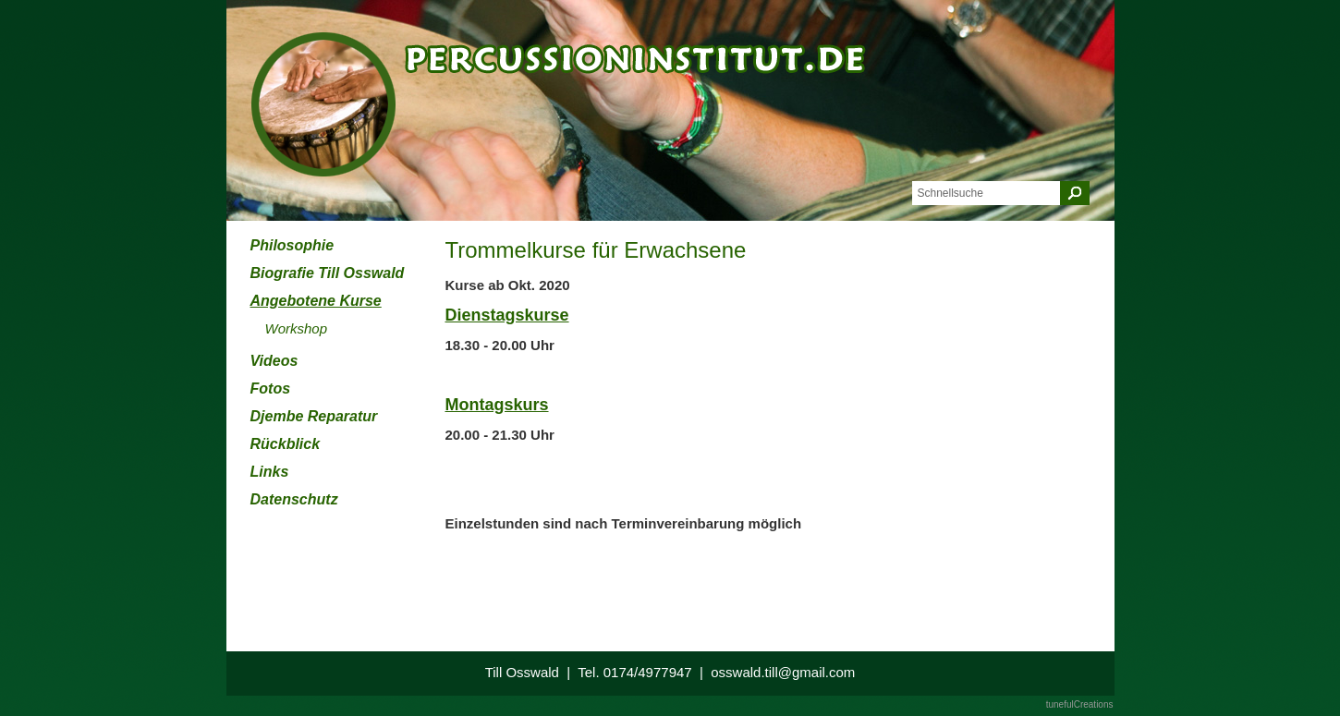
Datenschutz (294, 499)
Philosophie (292, 245)
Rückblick (285, 444)
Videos (274, 361)
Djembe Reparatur (314, 416)
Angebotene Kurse (316, 301)
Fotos (270, 388)
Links (269, 471)
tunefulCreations (1080, 704)
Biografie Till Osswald (327, 273)
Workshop (296, 328)
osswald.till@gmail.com (783, 672)
